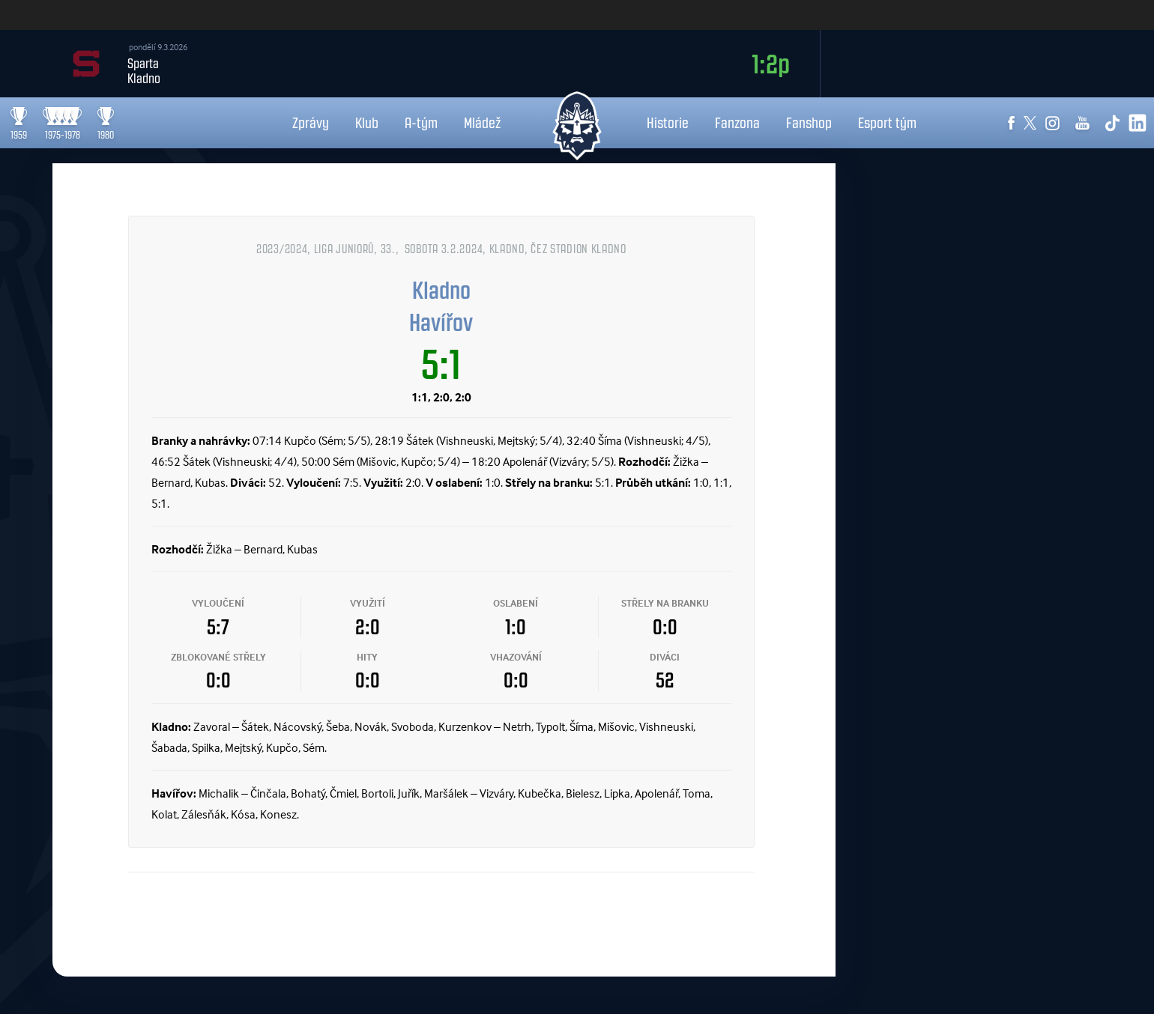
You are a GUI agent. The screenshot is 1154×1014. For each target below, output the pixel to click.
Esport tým (887, 123)
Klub (366, 123)
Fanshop (809, 123)
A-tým (421, 123)
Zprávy (310, 123)
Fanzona (737, 123)
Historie (668, 123)
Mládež (482, 123)
